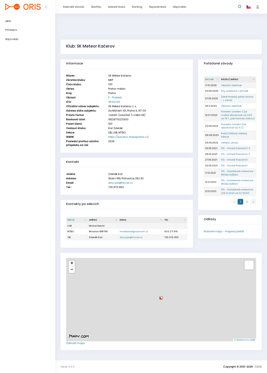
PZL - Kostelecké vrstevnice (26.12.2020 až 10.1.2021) (237, 191)
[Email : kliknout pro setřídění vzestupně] (141, 220)
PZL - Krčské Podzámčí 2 (235, 154)
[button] (161, 296)
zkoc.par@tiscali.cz (120, 183)
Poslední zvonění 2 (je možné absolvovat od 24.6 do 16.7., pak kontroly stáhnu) (238, 115)
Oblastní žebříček (231, 85)
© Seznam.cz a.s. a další (244, 340)
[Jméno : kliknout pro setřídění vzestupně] (103, 220)
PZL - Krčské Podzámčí (234, 159)
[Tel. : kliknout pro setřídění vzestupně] (175, 220)
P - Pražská (115, 97)
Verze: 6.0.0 (67, 366)
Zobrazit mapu (75, 343)
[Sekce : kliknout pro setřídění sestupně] (77, 220)
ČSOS (258, 366)
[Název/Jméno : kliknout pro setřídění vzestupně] (238, 79)
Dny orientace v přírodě (234, 91)
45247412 (114, 102)
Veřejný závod (229, 142)
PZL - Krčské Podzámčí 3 (235, 148)
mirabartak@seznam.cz (134, 231)
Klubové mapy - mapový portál (224, 231)
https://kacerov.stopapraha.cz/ (128, 137)
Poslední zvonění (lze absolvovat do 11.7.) (233, 126)
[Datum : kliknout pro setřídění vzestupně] (212, 79)
